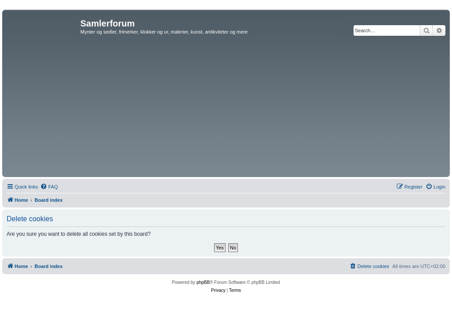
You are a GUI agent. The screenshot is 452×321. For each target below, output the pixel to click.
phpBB (203, 282)
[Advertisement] (226, 108)
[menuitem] (49, 186)
